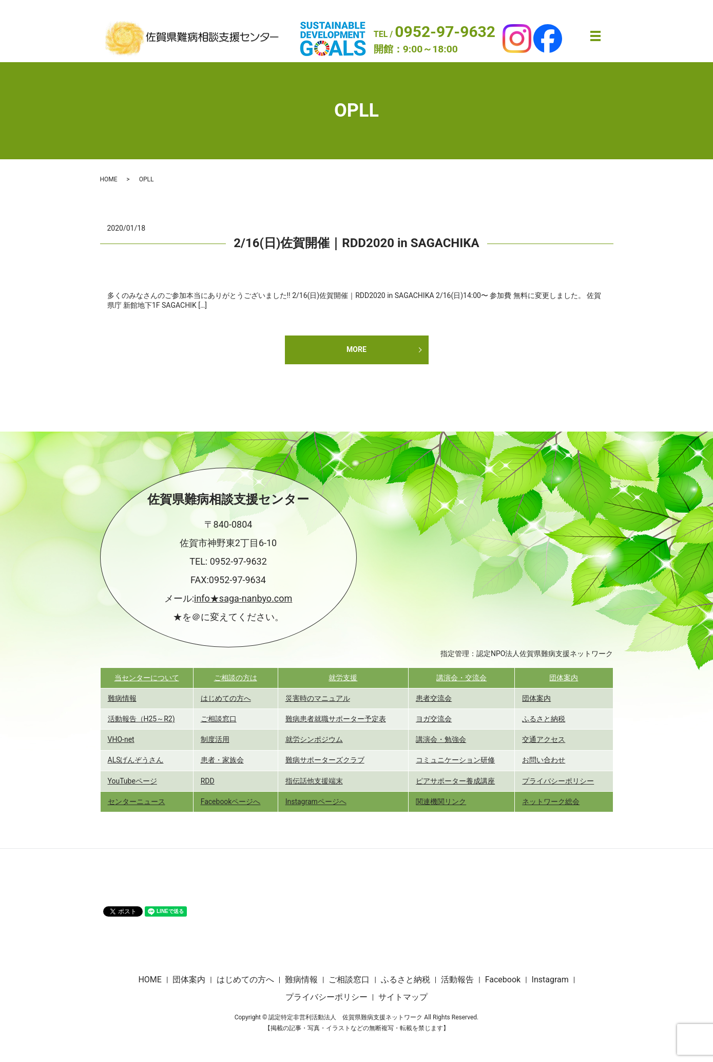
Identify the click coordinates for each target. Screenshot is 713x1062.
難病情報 (122, 698)
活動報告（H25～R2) (141, 719)
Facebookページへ (231, 801)
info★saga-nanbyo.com (243, 598)
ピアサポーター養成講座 (455, 781)
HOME (109, 179)
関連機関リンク (441, 801)
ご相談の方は (235, 678)
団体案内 (563, 678)
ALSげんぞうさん (136, 760)
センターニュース (136, 801)
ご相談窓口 (219, 719)
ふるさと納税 (543, 719)
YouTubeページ (132, 781)
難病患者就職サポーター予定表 (335, 719)
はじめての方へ (226, 698)
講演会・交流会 (461, 678)
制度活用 (215, 739)
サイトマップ (403, 997)
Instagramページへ (315, 801)
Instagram (550, 979)
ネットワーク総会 (551, 801)
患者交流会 (434, 698)
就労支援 (343, 678)
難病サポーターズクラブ (324, 760)
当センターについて (146, 678)
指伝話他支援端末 (314, 781)
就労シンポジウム (314, 739)
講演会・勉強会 (441, 739)
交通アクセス (543, 739)
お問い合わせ (543, 760)
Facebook (503, 979)
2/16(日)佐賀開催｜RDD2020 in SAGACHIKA (356, 243)
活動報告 (457, 979)
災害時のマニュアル (317, 698)
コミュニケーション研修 (455, 760)
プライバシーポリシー (558, 781)
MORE (356, 349)
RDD (208, 781)
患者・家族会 (222, 760)
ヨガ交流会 (434, 719)
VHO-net (121, 739)
